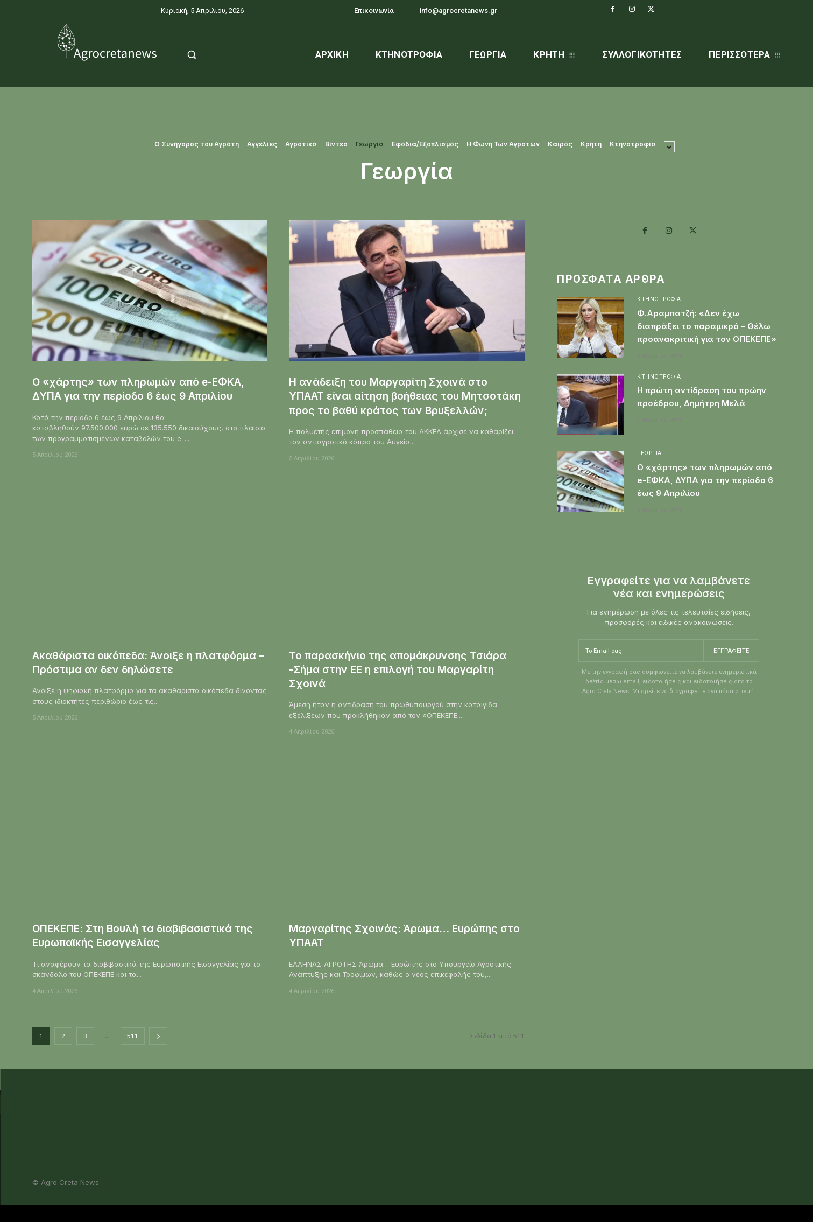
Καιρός (560, 144)
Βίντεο (336, 144)
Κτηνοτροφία (633, 144)
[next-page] (158, 1050)
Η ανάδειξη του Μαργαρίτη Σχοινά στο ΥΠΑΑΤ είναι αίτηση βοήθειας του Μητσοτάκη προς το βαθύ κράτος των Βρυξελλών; (397, 403)
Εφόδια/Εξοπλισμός (425, 144)
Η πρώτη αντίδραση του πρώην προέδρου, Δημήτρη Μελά (708, 420)
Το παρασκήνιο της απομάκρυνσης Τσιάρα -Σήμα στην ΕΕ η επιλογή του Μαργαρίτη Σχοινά (406, 683)
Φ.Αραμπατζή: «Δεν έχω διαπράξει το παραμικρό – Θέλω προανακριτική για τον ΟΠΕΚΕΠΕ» (706, 335)
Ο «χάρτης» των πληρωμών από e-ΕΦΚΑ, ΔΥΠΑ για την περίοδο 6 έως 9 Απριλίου (149, 388)
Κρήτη (591, 144)
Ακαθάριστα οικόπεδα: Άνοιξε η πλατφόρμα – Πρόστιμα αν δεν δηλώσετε (148, 676)
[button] (219, 54)
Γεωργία (370, 144)
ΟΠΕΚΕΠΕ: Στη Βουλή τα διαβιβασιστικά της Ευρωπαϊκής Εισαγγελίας (143, 949)
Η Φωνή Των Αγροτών (503, 144)
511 (132, 1050)
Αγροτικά (301, 144)
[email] (639, 680)
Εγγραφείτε (730, 681)
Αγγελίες (262, 144)
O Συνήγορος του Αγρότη (196, 144)
